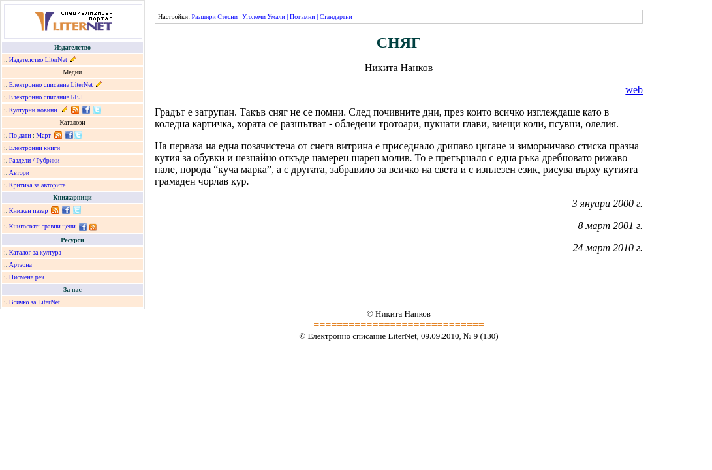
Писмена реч (26, 277)
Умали (276, 16)
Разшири (203, 16)
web (634, 89)
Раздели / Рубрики (34, 160)
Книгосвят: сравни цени (42, 226)
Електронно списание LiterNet (51, 84)
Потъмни (302, 16)
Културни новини (33, 110)
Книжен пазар (28, 210)
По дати (20, 135)
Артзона (20, 264)
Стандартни (336, 16)
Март (43, 135)
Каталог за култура (35, 252)
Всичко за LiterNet (34, 302)
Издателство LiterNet (38, 59)
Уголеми (254, 16)
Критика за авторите (37, 185)
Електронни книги (34, 147)
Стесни (227, 16)
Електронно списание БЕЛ (46, 97)
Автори (19, 172)
